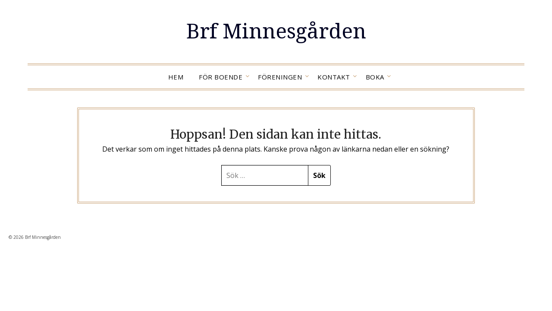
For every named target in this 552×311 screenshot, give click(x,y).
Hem (176, 77)
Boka (375, 77)
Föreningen (280, 77)
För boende (220, 77)
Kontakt (333, 77)
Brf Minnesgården (276, 30)
